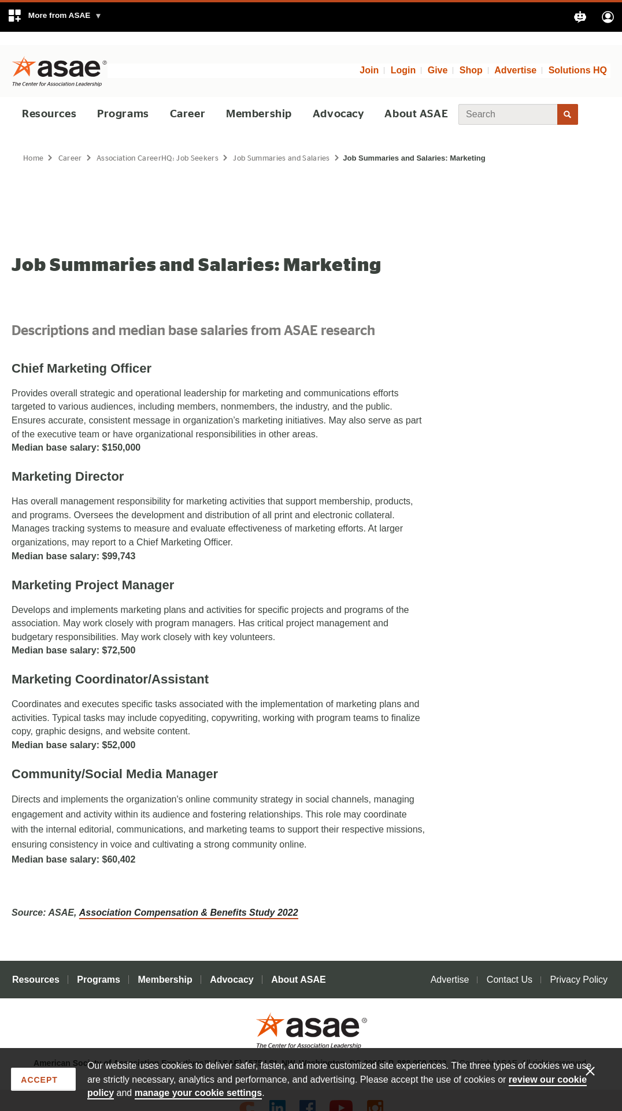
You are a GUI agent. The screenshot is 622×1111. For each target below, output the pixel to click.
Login (403, 57)
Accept (39, 1079)
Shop (471, 57)
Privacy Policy (579, 966)
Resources (49, 101)
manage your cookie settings (198, 1092)
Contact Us (509, 966)
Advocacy (335, 101)
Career (187, 101)
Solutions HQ (578, 57)
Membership (257, 101)
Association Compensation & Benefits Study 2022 (188, 899)
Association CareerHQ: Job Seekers (161, 144)
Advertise (515, 57)
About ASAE (413, 101)
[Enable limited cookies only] (597, 1070)
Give (438, 57)
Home (33, 144)
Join (369, 57)
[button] (54, 17)
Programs (123, 101)
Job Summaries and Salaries (289, 144)
